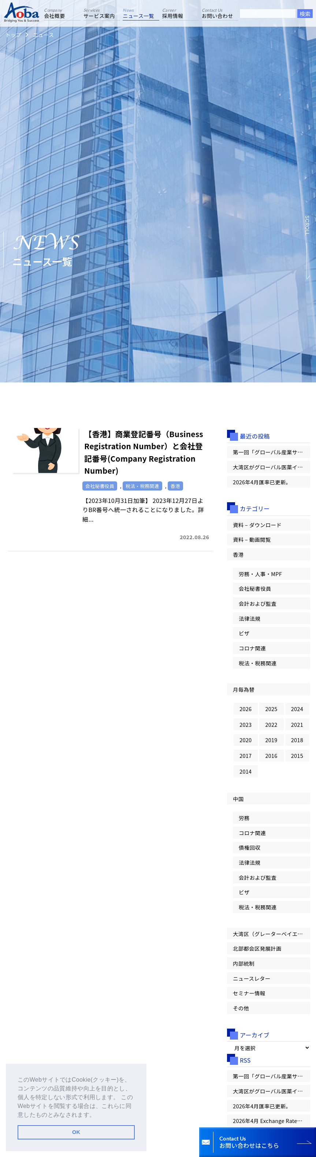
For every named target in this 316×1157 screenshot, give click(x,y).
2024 (297, 709)
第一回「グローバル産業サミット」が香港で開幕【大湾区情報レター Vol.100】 (271, 452)
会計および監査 (257, 603)
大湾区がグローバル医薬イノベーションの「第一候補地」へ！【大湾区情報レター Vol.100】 (271, 467)
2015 (297, 755)
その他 (241, 1008)
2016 (271, 755)
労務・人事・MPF (260, 574)
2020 (245, 740)
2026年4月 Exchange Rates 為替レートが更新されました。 (271, 1120)
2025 (271, 709)
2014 (245, 771)
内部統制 (243, 963)
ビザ (244, 633)
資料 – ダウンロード (257, 525)
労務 (244, 818)
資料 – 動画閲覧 (252, 539)
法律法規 (249, 618)
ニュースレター (251, 978)
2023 (245, 724)
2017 (245, 755)
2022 (271, 724)
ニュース (43, 34)
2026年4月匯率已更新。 (262, 482)
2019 (271, 740)
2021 (297, 724)
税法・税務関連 (257, 663)
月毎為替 (243, 689)
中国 (238, 799)
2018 (297, 740)
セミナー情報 (249, 993)
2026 (245, 709)
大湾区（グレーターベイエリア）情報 (271, 934)
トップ (13, 34)
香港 (238, 554)
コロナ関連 (252, 648)
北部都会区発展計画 (257, 948)
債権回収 (249, 847)
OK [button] (76, 1132)
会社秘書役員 (255, 588)
